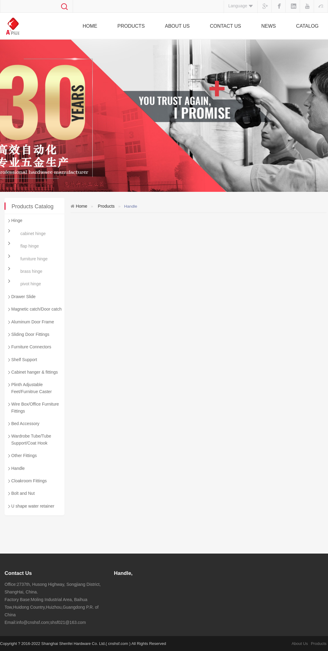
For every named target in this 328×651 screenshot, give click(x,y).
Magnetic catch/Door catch (34, 310)
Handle (16, 469)
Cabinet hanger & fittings (32, 373)
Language (240, 5)
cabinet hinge (33, 233)
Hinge (14, 221)
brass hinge (31, 271)
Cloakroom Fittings (27, 481)
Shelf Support (22, 360)
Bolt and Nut (21, 494)
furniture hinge (34, 258)
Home (90, 26)
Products (131, 26)
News (268, 26)
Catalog (307, 26)
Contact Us (225, 26)
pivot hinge (30, 283)
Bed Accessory (23, 424)
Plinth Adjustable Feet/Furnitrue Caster (29, 387)
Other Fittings (22, 456)
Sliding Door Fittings (28, 335)
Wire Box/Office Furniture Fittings (33, 407)
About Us (177, 26)
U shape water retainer (30, 507)
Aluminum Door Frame (30, 322)
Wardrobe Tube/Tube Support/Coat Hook (29, 439)
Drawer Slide (21, 297)
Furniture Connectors (29, 347)
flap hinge (29, 246)
